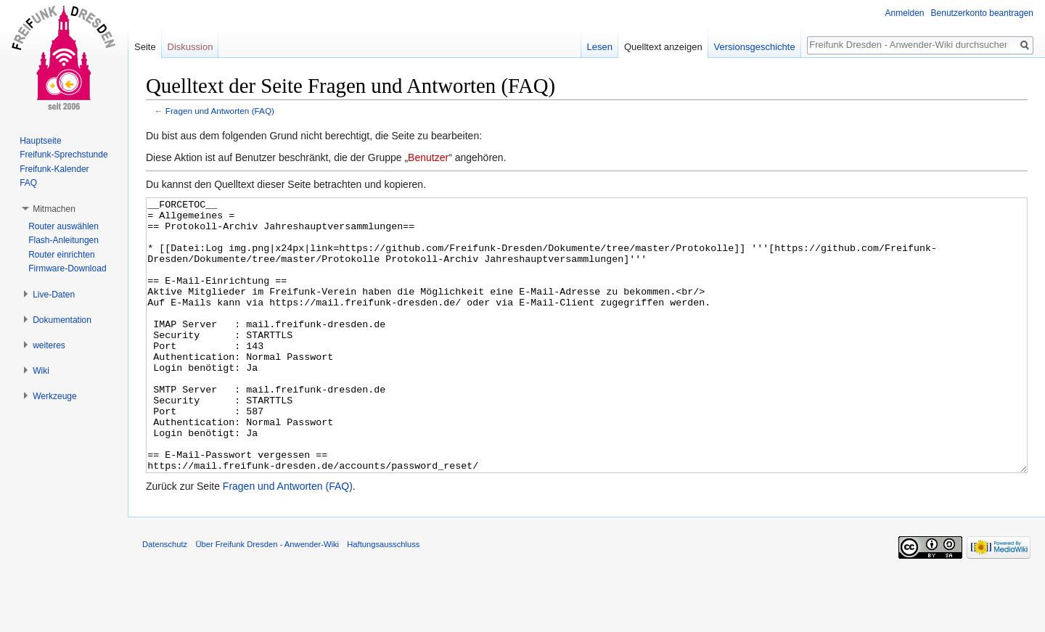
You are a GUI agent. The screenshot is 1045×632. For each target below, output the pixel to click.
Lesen (599, 46)
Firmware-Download (67, 268)
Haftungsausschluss (383, 598)
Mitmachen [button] (54, 209)
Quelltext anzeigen (663, 46)
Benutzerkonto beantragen (982, 13)
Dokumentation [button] (62, 320)
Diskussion (190, 46)
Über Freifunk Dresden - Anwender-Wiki (267, 598)
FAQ (28, 183)
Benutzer (428, 157)
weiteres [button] (49, 345)
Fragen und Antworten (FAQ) (219, 110)
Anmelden (905, 13)
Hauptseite (40, 141)
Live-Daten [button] (54, 295)
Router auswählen (63, 226)
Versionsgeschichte (754, 46)
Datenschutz (164, 598)
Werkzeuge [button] (54, 396)
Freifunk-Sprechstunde (63, 154)
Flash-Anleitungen (63, 240)
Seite (145, 46)
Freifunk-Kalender (54, 169)
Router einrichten (61, 255)
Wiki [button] (41, 371)
